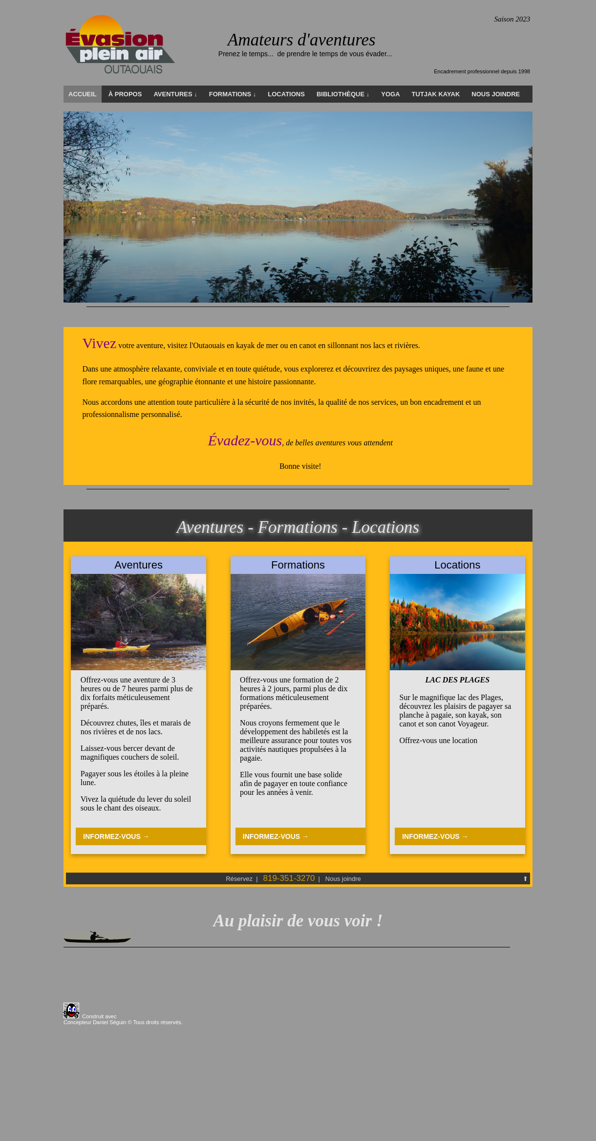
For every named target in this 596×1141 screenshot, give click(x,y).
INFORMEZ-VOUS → (116, 836)
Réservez (240, 878)
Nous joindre (343, 878)
